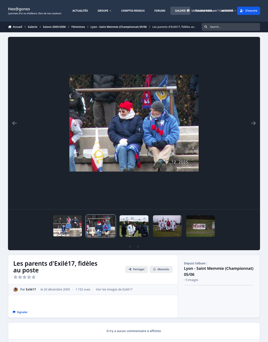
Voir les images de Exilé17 (114, 289)
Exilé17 (31, 289)
